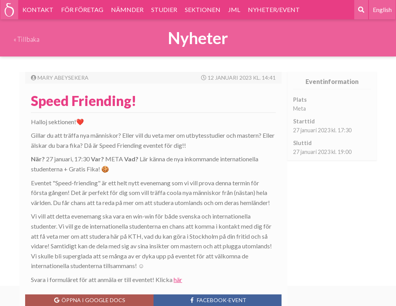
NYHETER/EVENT (274, 9)
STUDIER (164, 9)
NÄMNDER (127, 9)
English (382, 9)
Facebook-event (217, 300)
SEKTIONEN (202, 9)
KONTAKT (37, 9)
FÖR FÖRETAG (82, 9)
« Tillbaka (26, 39)
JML (234, 9)
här (178, 279)
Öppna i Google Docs (89, 300)
